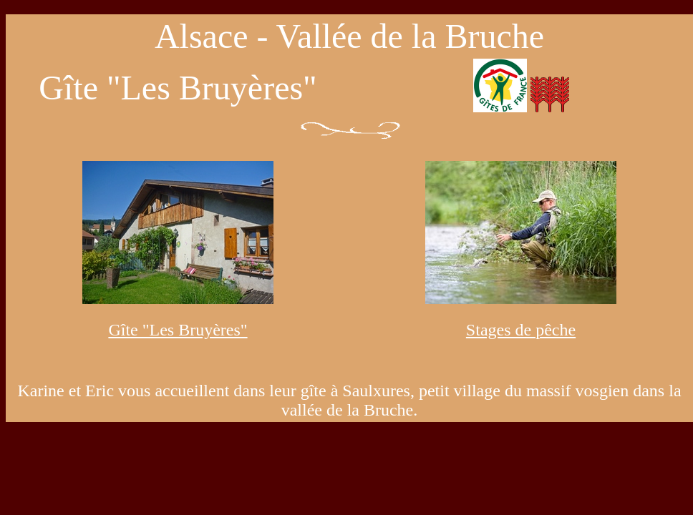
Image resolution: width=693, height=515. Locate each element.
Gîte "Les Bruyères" (177, 329)
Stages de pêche (521, 329)
